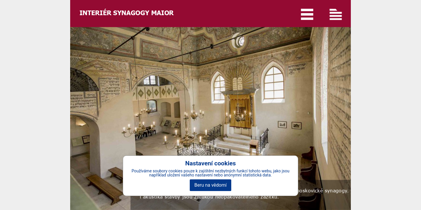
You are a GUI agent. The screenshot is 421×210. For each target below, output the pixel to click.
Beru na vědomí (210, 185)
